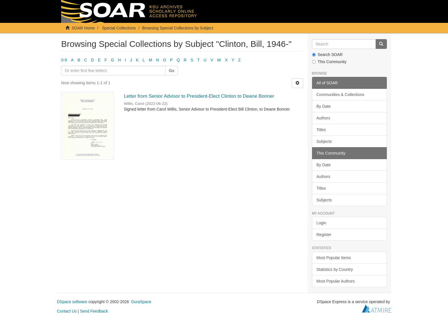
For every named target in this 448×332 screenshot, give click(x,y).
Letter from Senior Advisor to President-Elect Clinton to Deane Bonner (199, 96)
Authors (323, 118)
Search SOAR (327, 54)
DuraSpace (141, 301)
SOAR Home (83, 28)
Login (321, 223)
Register (324, 234)
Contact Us (67, 311)
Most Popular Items (334, 257)
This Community (329, 61)
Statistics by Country (335, 269)
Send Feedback (94, 311)
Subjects (324, 141)
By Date (324, 106)
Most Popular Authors (336, 281)
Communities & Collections (340, 94)
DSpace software (72, 301)
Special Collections (119, 28)
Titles (321, 129)
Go (171, 70)
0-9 (64, 60)
